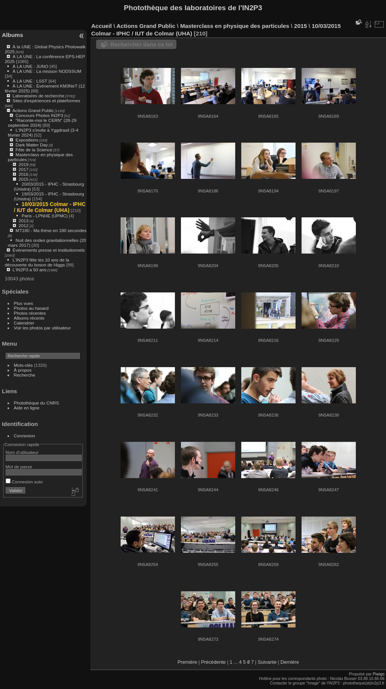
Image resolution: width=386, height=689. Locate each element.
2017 (23, 169)
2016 (23, 174)
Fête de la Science (33, 149)
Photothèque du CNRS (36, 402)
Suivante (267, 662)
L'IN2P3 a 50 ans (29, 269)
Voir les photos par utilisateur (42, 327)
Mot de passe (19, 466)
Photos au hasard (31, 308)
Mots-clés (23, 365)
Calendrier (24, 322)
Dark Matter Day (31, 144)
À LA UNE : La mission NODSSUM (46, 71)
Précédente (213, 662)
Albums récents (29, 317)
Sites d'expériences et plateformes (46, 100)
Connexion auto (24, 481)
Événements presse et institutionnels (48, 250)
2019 (23, 164)
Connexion (24, 435)
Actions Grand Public (33, 110)
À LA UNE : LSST (29, 80)
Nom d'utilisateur (22, 452)
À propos (23, 370)
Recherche (24, 374)
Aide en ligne (27, 407)
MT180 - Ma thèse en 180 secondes (50, 230)
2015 (23, 179)
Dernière (289, 662)
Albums (12, 35)
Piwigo (378, 674)
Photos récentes (30, 313)
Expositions (26, 139)
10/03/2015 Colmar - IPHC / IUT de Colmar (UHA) (50, 207)
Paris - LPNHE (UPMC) (44, 215)
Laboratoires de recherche (38, 95)
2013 (23, 220)
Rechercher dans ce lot (141, 44)
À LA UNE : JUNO (30, 66)
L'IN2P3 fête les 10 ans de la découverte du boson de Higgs (37, 262)
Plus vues (23, 303)
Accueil (101, 26)
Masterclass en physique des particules (234, 26)
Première (187, 662)
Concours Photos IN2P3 (39, 115)
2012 (23, 225)
